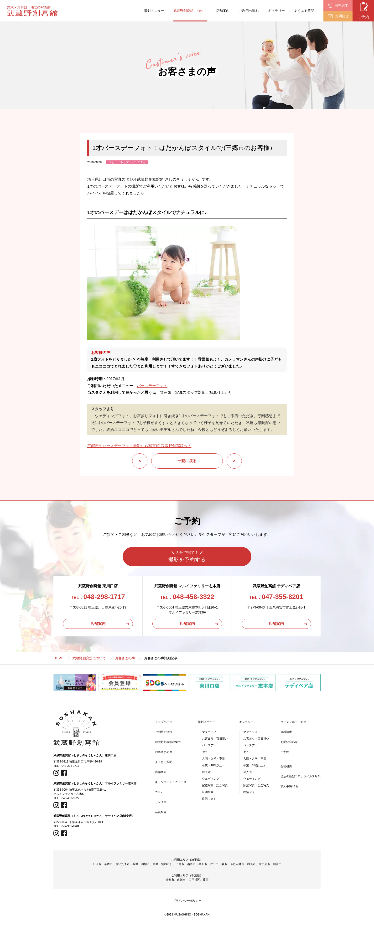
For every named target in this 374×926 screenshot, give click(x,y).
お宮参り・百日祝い (215, 738)
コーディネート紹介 (293, 722)
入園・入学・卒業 (213, 758)
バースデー (209, 745)
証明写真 (207, 792)
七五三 (206, 752)
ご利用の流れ (249, 11)
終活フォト (209, 798)
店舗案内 (222, 11)
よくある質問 (304, 11)
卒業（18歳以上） (213, 765)
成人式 (206, 772)
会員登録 (160, 812)
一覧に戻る (187, 461)
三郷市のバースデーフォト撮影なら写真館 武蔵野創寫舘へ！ (139, 446)
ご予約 (284, 752)
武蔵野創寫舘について (190, 11)
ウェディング (210, 778)
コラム (159, 792)
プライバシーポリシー (187, 900)
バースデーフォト (152, 386)
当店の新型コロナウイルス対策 (300, 776)
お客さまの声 (163, 752)
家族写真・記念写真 (215, 785)
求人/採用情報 (289, 786)
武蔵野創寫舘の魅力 (168, 742)
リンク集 (160, 802)
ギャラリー (276, 11)
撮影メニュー (154, 11)
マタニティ (209, 732)
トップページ (163, 722)
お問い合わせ (289, 742)
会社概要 (286, 766)
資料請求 (286, 732)
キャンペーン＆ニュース (171, 782)
